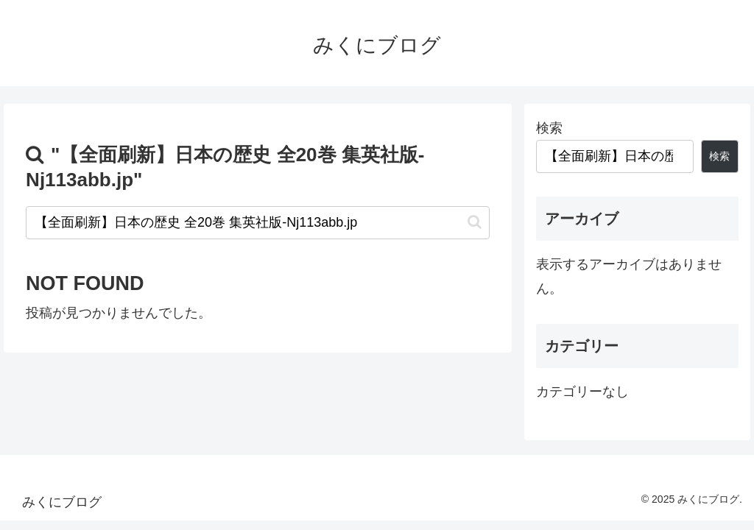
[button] (474, 221)
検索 (549, 128)
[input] (258, 222)
